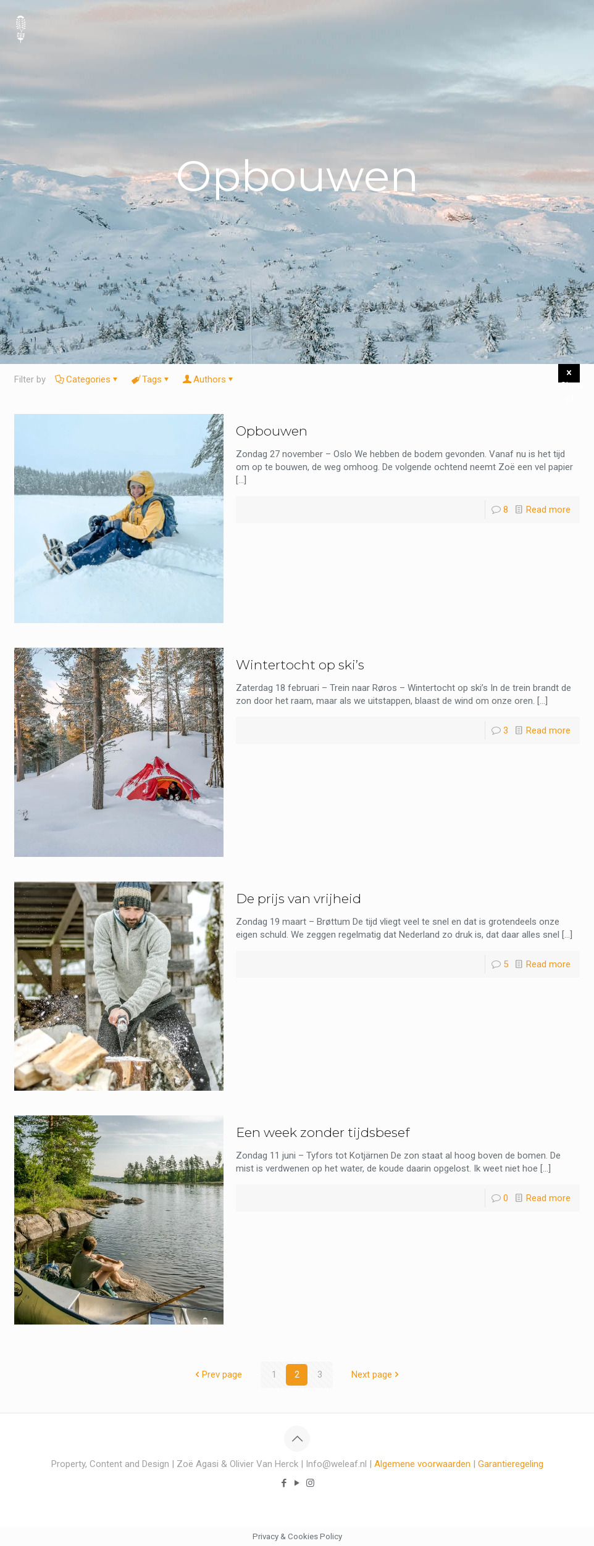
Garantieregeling (510, 1464)
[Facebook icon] (284, 1483)
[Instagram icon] (310, 1483)
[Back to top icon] (297, 1439)
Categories (87, 379)
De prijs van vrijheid (298, 898)
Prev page (217, 1374)
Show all (570, 374)
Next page (376, 1374)
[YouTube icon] (297, 1483)
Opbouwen (271, 431)
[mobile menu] (574, 27)
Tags (151, 379)
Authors (208, 379)
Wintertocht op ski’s (300, 664)
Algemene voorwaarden (422, 1464)
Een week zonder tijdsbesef (322, 1132)
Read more (548, 509)
